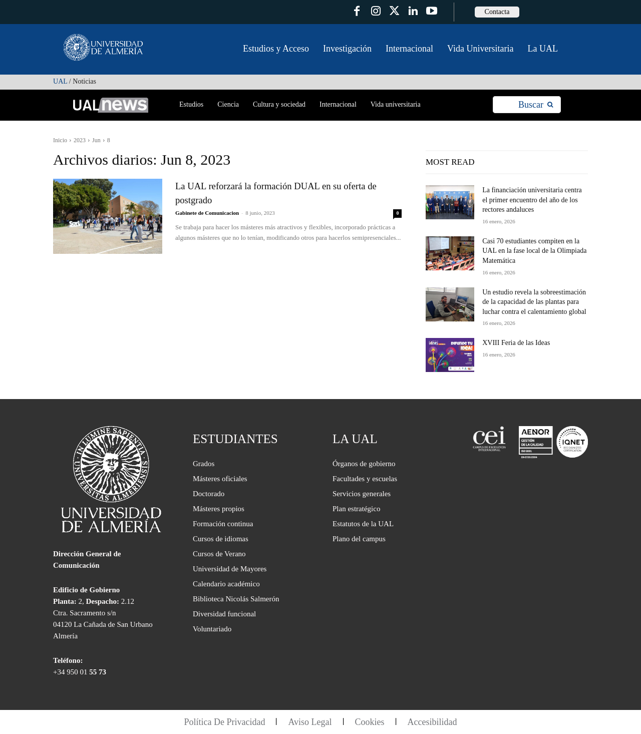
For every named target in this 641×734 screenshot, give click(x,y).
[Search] (535, 105)
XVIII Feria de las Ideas (516, 342)
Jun (96, 140)
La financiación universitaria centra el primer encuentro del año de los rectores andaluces (532, 199)
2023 (80, 140)
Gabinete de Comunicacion (207, 213)
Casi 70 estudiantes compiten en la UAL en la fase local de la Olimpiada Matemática (534, 250)
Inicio (60, 140)
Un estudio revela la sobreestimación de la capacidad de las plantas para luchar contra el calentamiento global (534, 301)
